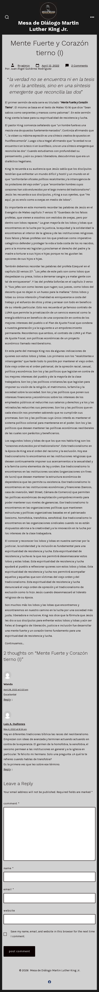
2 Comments (79, 65)
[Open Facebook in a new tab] (49, 982)
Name (9, 868)
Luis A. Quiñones (14, 724)
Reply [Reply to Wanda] (7, 699)
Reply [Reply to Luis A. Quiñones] (7, 769)
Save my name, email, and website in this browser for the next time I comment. (53, 934)
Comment (12, 803)
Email (9, 889)
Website (9, 910)
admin (25, 65)
